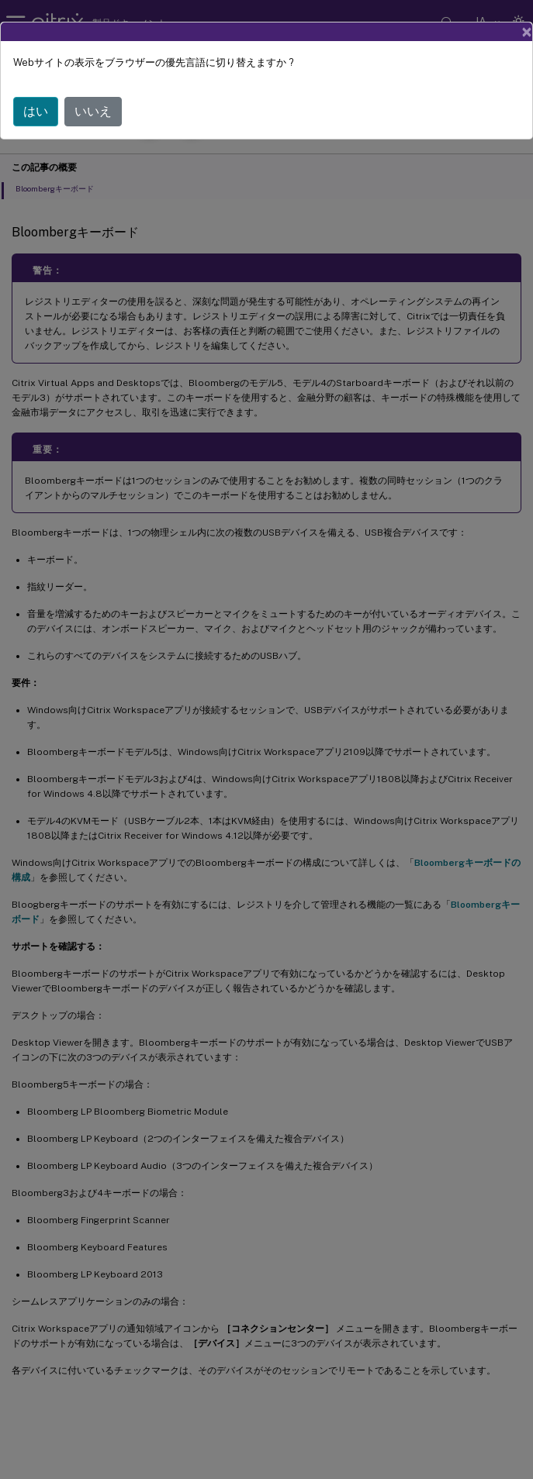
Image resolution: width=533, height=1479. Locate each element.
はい (35, 111)
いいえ (93, 111)
